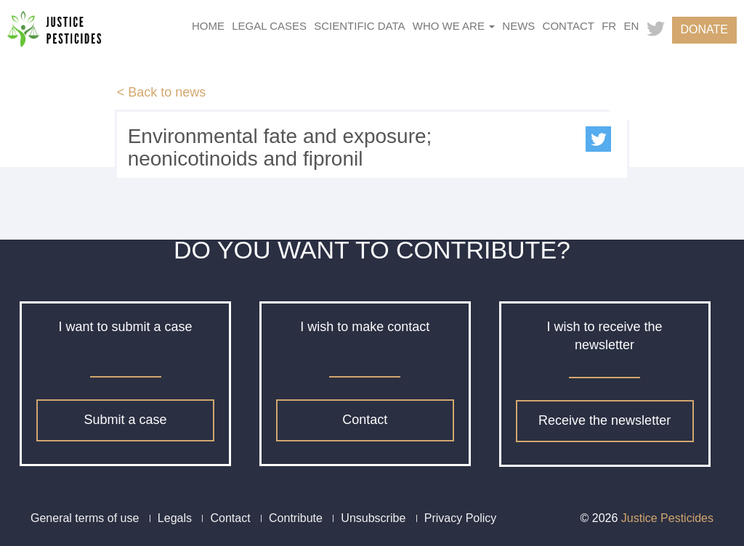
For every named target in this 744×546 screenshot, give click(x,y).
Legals (175, 518)
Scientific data (359, 26)
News (518, 26)
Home (208, 26)
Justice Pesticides (667, 518)
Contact (568, 26)
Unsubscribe (373, 518)
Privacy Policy (460, 518)
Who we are (454, 26)
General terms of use (85, 518)
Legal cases (269, 26)
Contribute (296, 518)
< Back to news (161, 92)
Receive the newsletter (604, 420)
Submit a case (125, 419)
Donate (704, 29)
